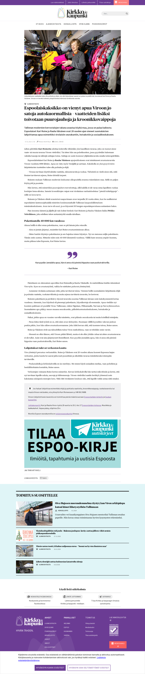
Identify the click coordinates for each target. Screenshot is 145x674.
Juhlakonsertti (34, 405)
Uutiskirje (106, 597)
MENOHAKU (123, 2)
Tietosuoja (89, 631)
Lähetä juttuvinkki (88, 2)
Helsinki (67, 623)
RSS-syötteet (50, 647)
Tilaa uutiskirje (105, 2)
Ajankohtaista (50, 623)
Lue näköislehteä (57, 2)
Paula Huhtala (45, 142)
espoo (44, 478)
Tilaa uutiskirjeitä (91, 635)
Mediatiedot (89, 627)
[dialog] (72, 662)
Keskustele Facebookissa (41, 597)
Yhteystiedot (90, 623)
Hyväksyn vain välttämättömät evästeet (89, 668)
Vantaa (66, 635)
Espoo (66, 627)
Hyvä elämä (49, 627)
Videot (47, 643)
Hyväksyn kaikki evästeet (50, 668)
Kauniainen (68, 631)
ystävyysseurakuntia (64, 413)
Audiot (47, 639)
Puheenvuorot (50, 631)
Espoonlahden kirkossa (91, 405)
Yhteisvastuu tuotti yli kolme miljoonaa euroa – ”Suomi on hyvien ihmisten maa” (71, 546)
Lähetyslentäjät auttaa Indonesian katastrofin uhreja (59, 562)
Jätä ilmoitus (73, 2)
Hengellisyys (50, 635)
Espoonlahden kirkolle (93, 397)
